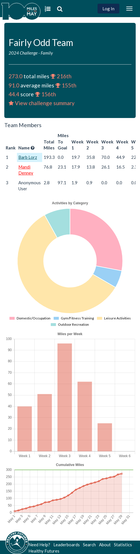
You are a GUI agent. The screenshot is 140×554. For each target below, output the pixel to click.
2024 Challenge (23, 52)
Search (89, 544)
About (105, 544)
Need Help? (39, 544)
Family (47, 52)
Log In (108, 8)
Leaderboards (66, 544)
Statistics (123, 544)
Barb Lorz (27, 157)
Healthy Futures (43, 550)
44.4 (14, 94)
